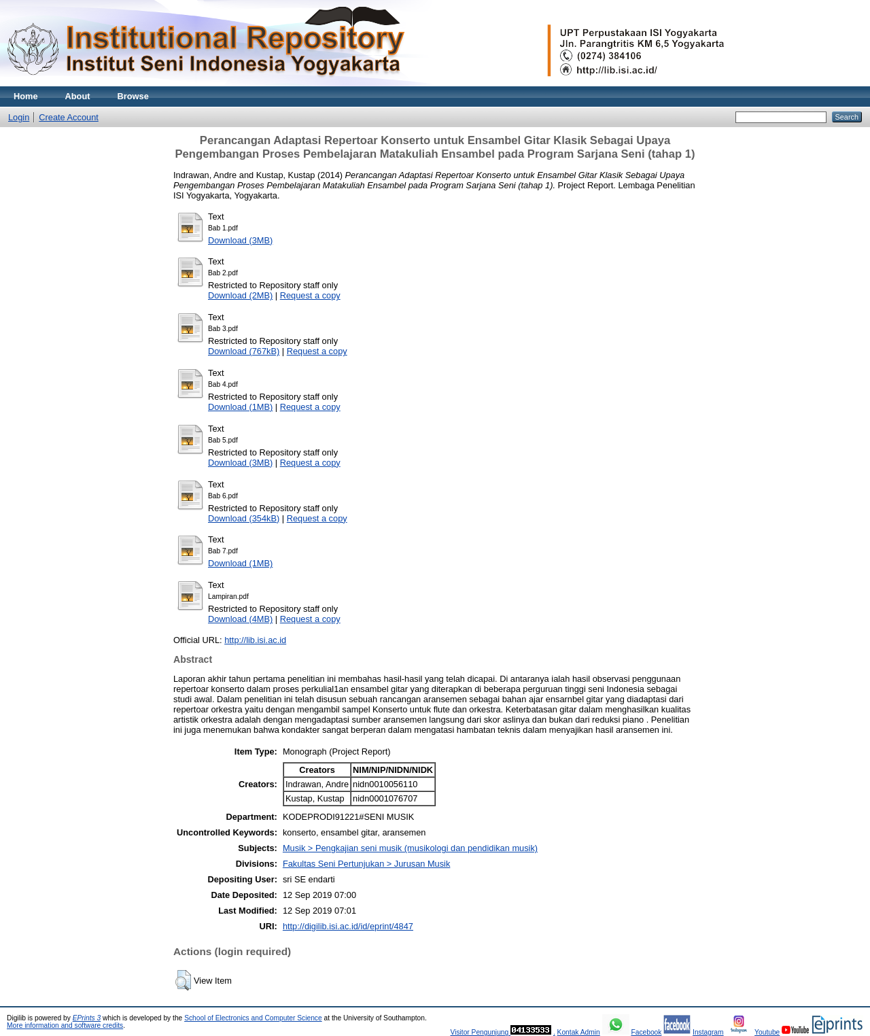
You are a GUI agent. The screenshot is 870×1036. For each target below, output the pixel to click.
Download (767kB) (243, 351)
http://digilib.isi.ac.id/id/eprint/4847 (348, 926)
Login (18, 117)
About (77, 96)
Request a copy (310, 295)
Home (26, 96)
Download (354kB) (243, 518)
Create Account (69, 117)
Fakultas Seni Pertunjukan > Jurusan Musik (366, 864)
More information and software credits (65, 1025)
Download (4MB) (240, 619)
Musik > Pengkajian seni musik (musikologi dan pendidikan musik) (410, 848)
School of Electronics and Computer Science (253, 1018)
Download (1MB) (240, 407)
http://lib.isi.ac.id (255, 640)
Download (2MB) (240, 295)
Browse (133, 96)
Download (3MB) (240, 240)
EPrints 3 (87, 1018)
